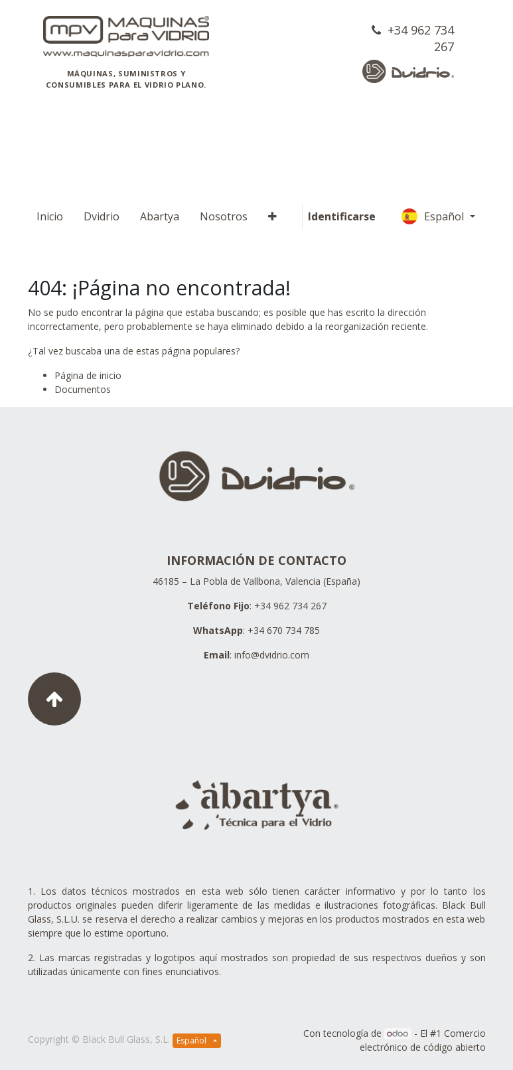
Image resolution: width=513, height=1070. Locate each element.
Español (434, 216)
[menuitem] (49, 216)
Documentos (82, 389)
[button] (272, 216)
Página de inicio (87, 375)
